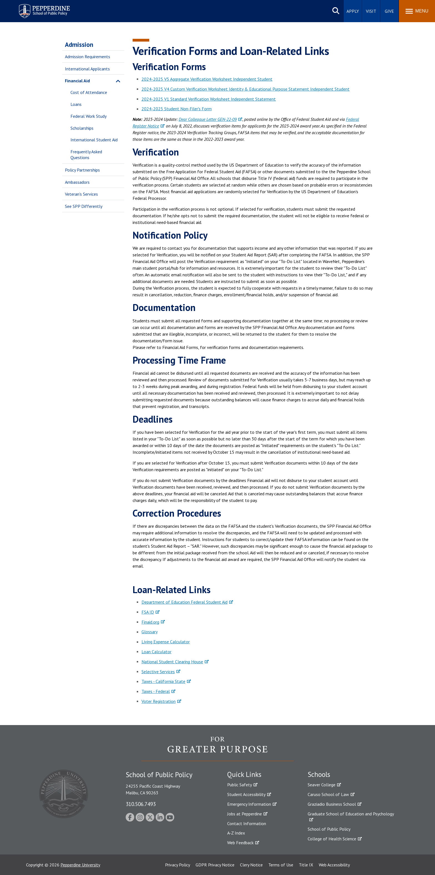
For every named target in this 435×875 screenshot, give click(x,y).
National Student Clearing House (172, 661)
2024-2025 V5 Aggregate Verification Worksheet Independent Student (206, 79)
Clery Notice (251, 865)
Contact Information (246, 823)
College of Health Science (332, 838)
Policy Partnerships (82, 170)
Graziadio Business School (332, 804)
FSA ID (147, 612)
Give (389, 11)
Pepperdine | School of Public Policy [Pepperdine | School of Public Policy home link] (38, 7)
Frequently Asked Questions (86, 154)
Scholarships (81, 128)
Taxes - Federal (155, 691)
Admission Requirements (87, 56)
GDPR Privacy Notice (215, 865)
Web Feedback (240, 842)
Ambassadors (77, 182)
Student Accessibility (246, 794)
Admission (79, 44)
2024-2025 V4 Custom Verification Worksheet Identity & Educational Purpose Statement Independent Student (245, 89)
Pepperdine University (80, 865)
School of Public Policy (329, 829)
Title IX (306, 865)
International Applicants (87, 69)
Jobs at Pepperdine (244, 814)
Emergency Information (249, 804)
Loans (76, 104)
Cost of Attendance (88, 92)
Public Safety (239, 784)
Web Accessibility (334, 865)
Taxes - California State (163, 681)
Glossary (149, 631)
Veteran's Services (81, 194)
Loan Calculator (156, 651)
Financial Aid (77, 80)
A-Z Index (236, 833)
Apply (353, 11)
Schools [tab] (319, 774)
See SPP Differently (83, 206)
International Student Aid (94, 139)
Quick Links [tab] (244, 774)
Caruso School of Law (328, 794)
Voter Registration (158, 701)
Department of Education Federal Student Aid (184, 602)
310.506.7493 (141, 803)
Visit (371, 11)
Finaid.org (150, 622)
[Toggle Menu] (417, 11)
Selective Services (158, 671)
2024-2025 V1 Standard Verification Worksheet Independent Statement (208, 99)
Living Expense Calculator (165, 641)
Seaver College (321, 784)
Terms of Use (280, 865)
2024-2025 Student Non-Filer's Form (176, 108)
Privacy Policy (177, 865)
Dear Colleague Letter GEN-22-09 (208, 119)
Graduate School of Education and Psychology (351, 814)
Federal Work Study (88, 116)
